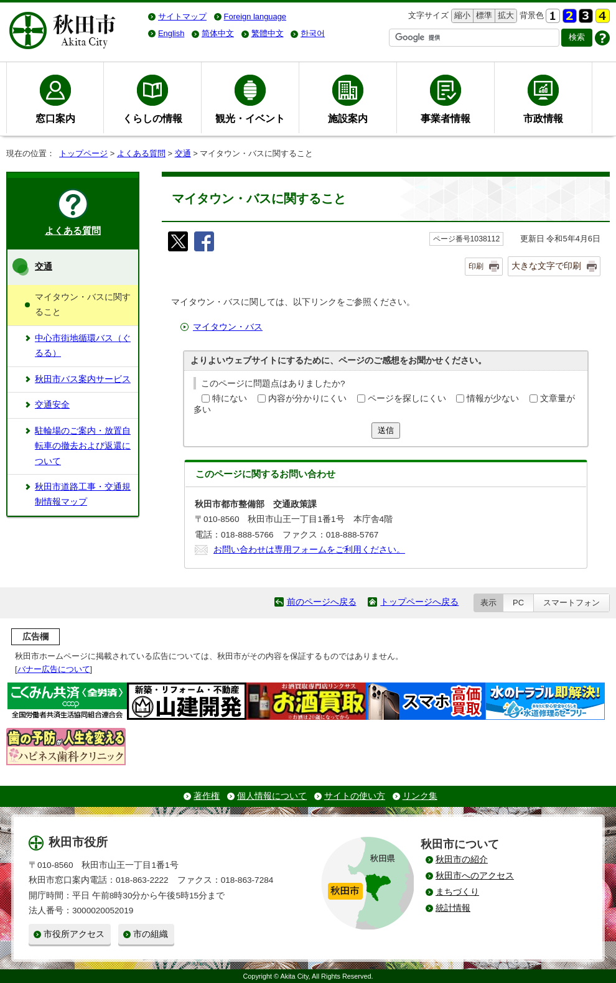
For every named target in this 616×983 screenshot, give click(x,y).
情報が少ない (493, 398)
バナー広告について (53, 669)
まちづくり (457, 892)
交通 (183, 153)
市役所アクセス (74, 934)
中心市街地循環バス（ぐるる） (83, 345)
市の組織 (150, 934)
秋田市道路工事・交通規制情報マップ (83, 494)
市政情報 (543, 118)
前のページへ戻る (322, 602)
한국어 (313, 33)
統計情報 (453, 908)
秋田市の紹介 (462, 859)
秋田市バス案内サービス (83, 379)
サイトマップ (182, 16)
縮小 (461, 16)
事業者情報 (445, 118)
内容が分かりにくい (307, 398)
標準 (482, 16)
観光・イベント (250, 118)
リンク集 (420, 796)
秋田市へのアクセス (475, 875)
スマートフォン (571, 602)
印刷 (476, 266)
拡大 (504, 16)
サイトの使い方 (354, 796)
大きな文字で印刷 (546, 266)
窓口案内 (55, 118)
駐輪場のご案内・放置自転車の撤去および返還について (83, 446)
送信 (386, 430)
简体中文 (218, 33)
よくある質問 (141, 153)
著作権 (207, 796)
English (171, 33)
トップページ (83, 153)
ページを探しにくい (407, 398)
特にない (229, 398)
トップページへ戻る (419, 602)
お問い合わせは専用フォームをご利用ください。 (309, 549)
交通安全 (52, 404)
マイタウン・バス (228, 327)
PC (518, 602)
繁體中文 (267, 33)
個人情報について (272, 796)
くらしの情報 (152, 118)
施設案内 (348, 118)
